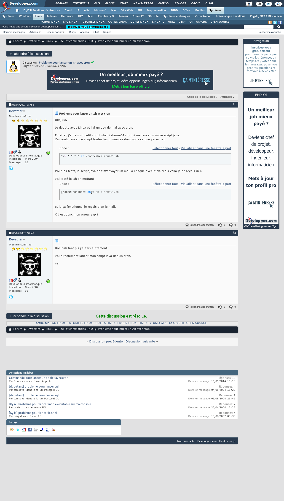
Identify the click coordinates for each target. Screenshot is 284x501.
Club (209, 3)
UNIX (171, 22)
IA (78, 10)
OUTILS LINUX (117, 22)
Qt (190, 22)
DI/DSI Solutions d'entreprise (41, 10)
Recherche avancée (269, 32)
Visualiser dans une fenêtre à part (206, 148)
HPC (80, 16)
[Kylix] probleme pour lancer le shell (33, 413)
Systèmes (215, 10)
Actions (33, 32)
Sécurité (153, 16)
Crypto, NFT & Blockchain (266, 16)
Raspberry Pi (106, 16)
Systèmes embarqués (176, 16)
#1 (234, 104)
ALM (87, 10)
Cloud (68, 10)
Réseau (123, 16)
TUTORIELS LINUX (92, 22)
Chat (123, 3)
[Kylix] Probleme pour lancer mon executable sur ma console (50, 404)
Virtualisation (203, 16)
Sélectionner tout (165, 148)
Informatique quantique (230, 16)
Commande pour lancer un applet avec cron (38, 378)
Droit (195, 3)
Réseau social (54, 32)
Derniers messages (14, 32)
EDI (139, 10)
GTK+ (182, 22)
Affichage (226, 97)
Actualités (42, 323)
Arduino (51, 16)
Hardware (67, 16)
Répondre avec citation (200, 225)
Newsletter (143, 3)
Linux (38, 16)
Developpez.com (207, 441)
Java (113, 10)
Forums (61, 3)
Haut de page (227, 441)
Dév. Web (127, 10)
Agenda (84, 32)
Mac (90, 16)
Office (186, 10)
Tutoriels (80, 3)
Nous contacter (186, 441)
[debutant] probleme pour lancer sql (34, 387)
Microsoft (100, 10)
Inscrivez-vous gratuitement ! (88, 26)
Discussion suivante (140, 342)
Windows (25, 16)
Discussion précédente (106, 342)
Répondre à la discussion (29, 54)
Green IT (138, 16)
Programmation (156, 10)
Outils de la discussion (201, 97)
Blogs (109, 3)
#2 (234, 232)
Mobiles (200, 10)
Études (180, 3)
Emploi (163, 3)
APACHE (201, 22)
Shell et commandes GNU (76, 41)
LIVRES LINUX (139, 22)
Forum (17, 41)
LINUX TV (158, 22)
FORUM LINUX (49, 22)
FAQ (97, 3)
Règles (107, 32)
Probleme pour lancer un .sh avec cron (64, 63)
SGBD (174, 10)
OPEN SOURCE (219, 22)
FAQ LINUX (70, 22)
